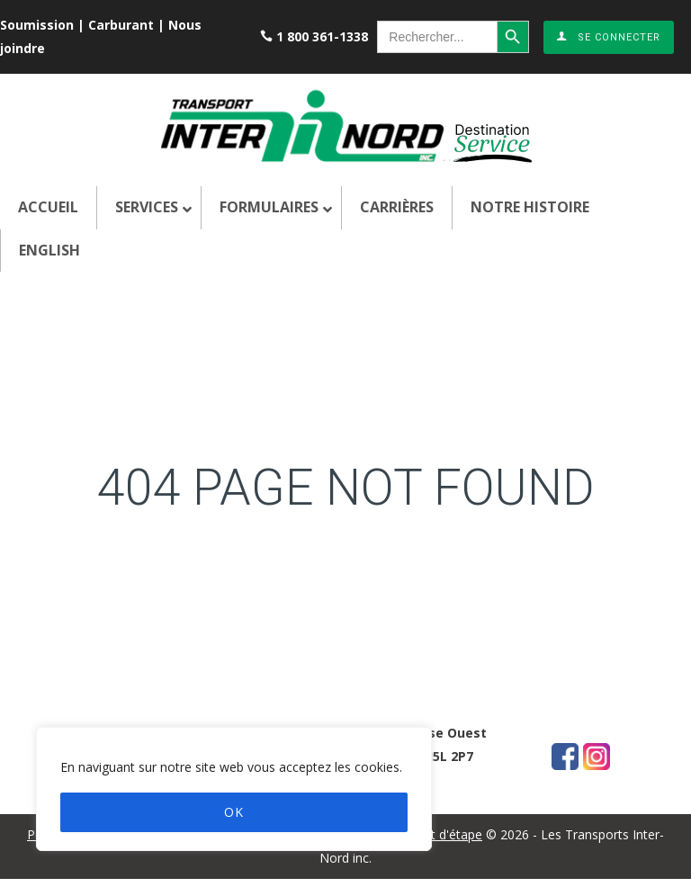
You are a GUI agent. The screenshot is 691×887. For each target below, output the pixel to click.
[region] (234, 789)
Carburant (121, 24)
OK (234, 811)
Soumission (37, 24)
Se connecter (608, 37)
